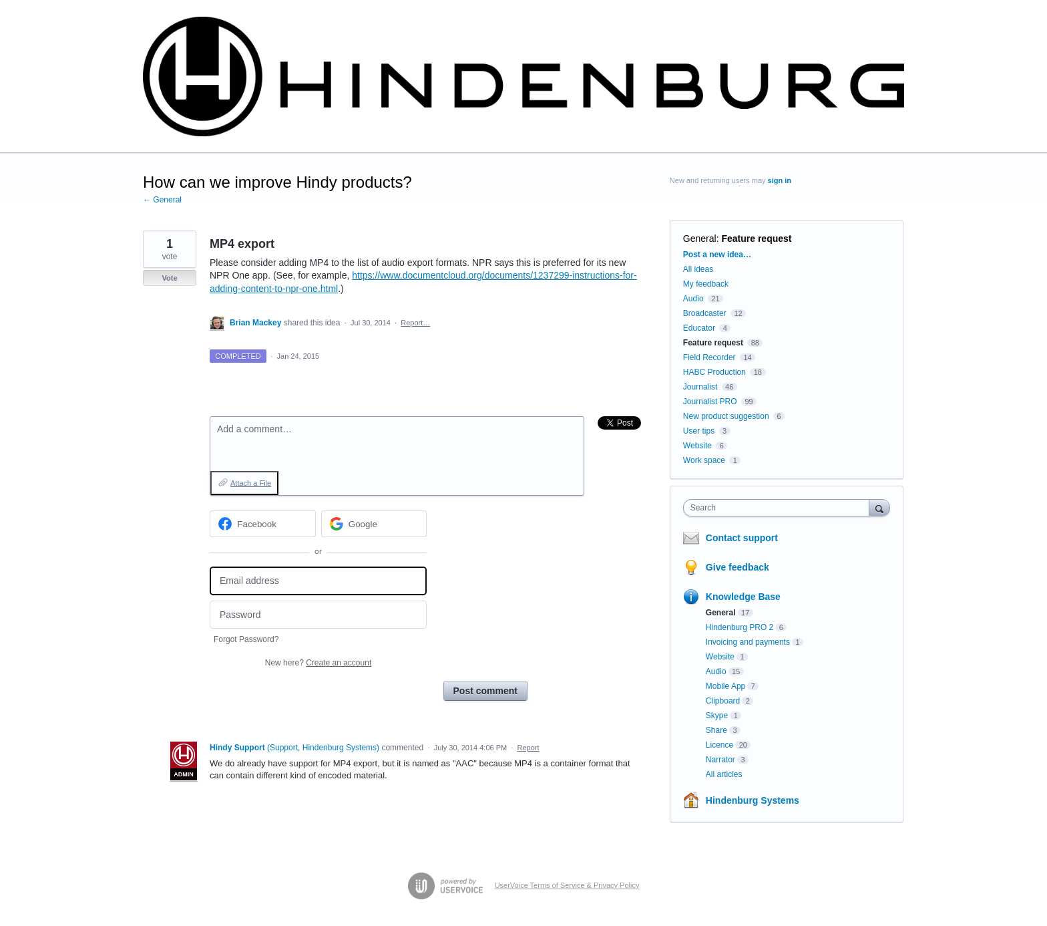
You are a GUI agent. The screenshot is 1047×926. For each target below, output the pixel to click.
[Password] (318, 615)
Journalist (700, 387)
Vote (169, 278)
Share (716, 730)
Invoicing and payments (748, 642)
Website (697, 445)
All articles (724, 774)
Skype (717, 715)
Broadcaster (704, 313)
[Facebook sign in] (263, 523)
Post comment (485, 690)
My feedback (705, 284)
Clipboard (723, 701)
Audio (693, 298)
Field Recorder (709, 357)
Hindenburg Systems (752, 800)
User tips (698, 431)
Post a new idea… (717, 254)
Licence (719, 745)
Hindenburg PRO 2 (739, 627)
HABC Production (714, 372)
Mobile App (725, 686)
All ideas (698, 269)
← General (162, 199)
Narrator (720, 759)
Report (528, 748)
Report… (415, 323)
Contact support (742, 538)
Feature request (756, 238)
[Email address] (318, 581)
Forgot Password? (246, 639)
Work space (704, 460)
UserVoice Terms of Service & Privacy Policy (567, 885)
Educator (699, 328)
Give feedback (737, 567)
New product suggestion (726, 416)
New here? (318, 662)
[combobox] (779, 507)
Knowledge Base (743, 596)
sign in (779, 180)
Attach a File (250, 483)
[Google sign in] (374, 523)
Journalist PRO (710, 401)
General (699, 238)
